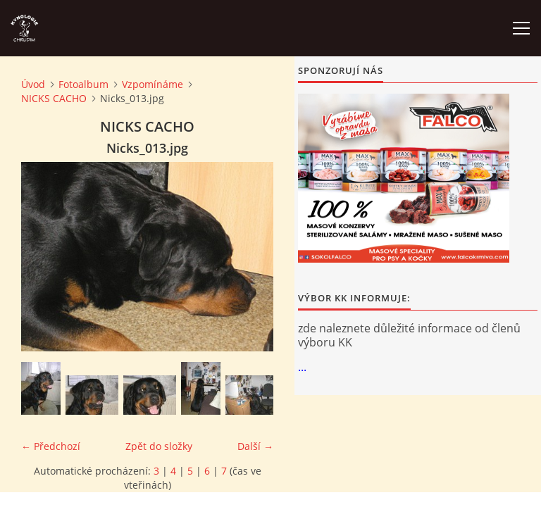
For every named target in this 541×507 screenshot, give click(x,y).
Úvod (33, 84)
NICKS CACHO (54, 98)
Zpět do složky (158, 446)
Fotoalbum (83, 84)
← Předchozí (50, 446)
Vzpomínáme (152, 84)
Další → (255, 446)
